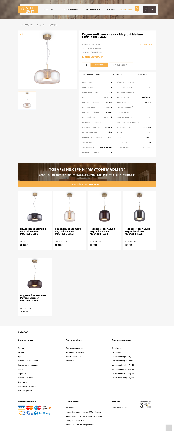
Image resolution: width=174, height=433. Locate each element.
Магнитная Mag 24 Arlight (122, 361)
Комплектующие (25, 390)
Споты (20, 369)
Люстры (21, 348)
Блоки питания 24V (73, 356)
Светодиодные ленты (69, 9)
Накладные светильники (28, 365)
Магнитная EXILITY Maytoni (123, 369)
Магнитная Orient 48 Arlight (123, 365)
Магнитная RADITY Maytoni (123, 373)
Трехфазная (117, 352)
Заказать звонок (126, 9)
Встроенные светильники (28, 361)
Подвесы (21, 352)
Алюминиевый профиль (75, 352)
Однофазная (117, 348)
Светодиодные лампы (27, 386)
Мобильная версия (119, 408)
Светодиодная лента (74, 348)
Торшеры (22, 373)
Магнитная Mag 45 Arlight (122, 356)
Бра (19, 356)
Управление (71, 361)
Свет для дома (47, 9)
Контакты (111, 9)
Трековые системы (93, 9)
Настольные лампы (26, 378)
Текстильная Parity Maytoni (123, 378)
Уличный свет (23, 382)
